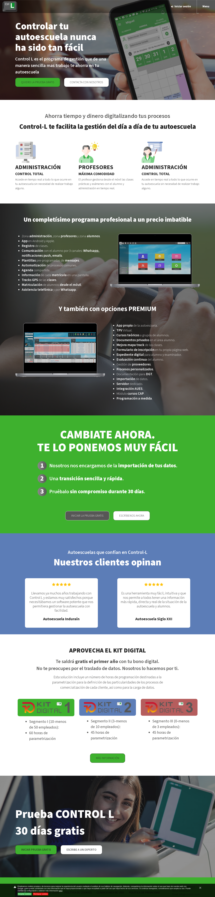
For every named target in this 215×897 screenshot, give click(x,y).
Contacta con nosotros (86, 82)
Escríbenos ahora (131, 516)
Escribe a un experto (81, 850)
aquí (60, 891)
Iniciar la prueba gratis (87, 516)
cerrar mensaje (200, 889)
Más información (107, 758)
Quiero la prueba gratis (37, 82)
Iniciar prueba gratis (36, 850)
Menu (206, 6)
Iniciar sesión (181, 6)
